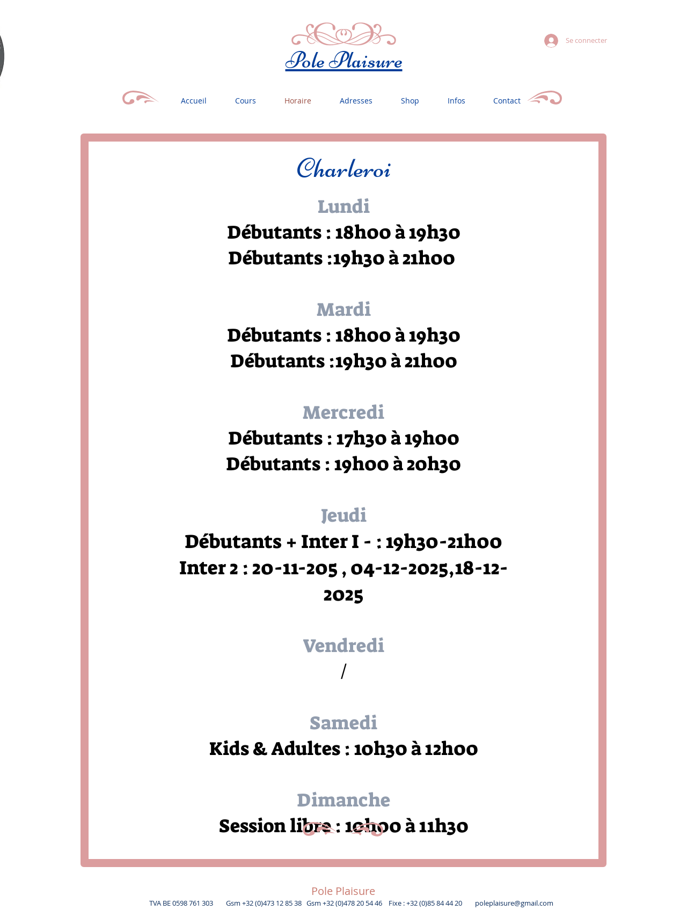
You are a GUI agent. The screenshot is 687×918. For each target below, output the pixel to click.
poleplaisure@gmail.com (514, 903)
